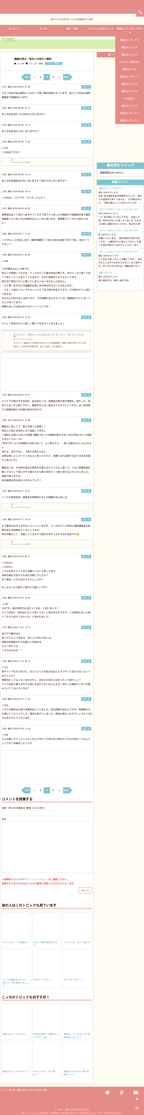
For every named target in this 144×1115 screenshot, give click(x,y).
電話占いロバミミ (129, 120)
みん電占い (129, 98)
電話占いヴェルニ (129, 113)
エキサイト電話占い (129, 62)
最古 (27, 77)
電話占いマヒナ (129, 106)
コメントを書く (53, 64)
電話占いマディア (129, 76)
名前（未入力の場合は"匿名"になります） (24, 808)
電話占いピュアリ (129, 40)
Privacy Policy (84, 1113)
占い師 (43, 28)
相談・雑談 (72, 28)
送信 (86, 890)
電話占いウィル (129, 47)
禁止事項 (18, 879)
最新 (66, 77)
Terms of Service (106, 1113)
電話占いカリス (129, 84)
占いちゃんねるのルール (101, 28)
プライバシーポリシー (36, 879)
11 (53, 77)
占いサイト (14, 28)
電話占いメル (130, 69)
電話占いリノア (129, 54)
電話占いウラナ (129, 91)
